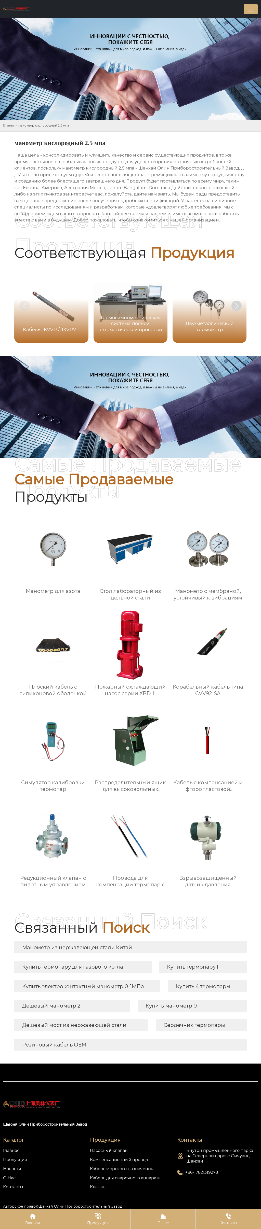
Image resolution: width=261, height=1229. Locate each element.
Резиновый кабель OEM (54, 1045)
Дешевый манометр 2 (51, 1006)
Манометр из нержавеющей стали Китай (77, 947)
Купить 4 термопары (203, 986)
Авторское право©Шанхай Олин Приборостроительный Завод (62, 1206)
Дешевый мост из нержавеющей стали (74, 1025)
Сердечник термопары (194, 1025)
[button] (236, 306)
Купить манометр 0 (171, 1006)
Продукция (97, 1218)
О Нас (162, 1218)
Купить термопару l (192, 967)
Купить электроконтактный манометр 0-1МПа (83, 986)
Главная (9, 125)
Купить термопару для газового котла (72, 967)
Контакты (228, 1218)
